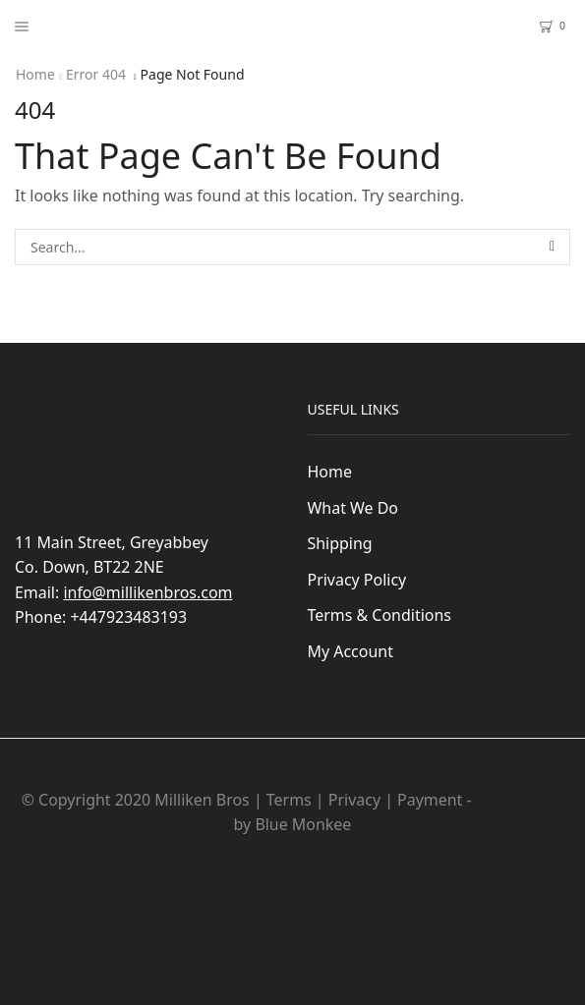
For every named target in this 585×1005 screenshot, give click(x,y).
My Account (350, 651)
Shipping (340, 543)
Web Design (520, 799)
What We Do (353, 508)
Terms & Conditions (379, 615)
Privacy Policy (357, 579)
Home (35, 74)
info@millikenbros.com (147, 592)
